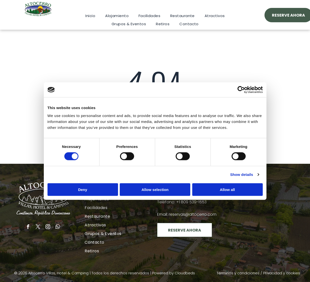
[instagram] (48, 227)
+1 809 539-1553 (191, 202)
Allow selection (155, 189)
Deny (82, 189)
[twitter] (38, 227)
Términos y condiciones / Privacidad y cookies (258, 273)
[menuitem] (90, 16)
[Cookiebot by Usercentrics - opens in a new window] (241, 90)
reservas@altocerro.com (192, 214)
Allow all (227, 189)
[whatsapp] (57, 227)
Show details (241, 174)
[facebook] (28, 227)
